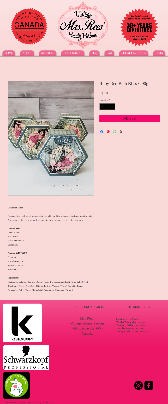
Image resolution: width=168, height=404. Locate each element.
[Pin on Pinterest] (108, 132)
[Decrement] (102, 107)
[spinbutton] (107, 107)
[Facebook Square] (148, 385)
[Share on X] (121, 132)
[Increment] (112, 107)
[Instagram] (138, 385)
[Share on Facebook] (102, 132)
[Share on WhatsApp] (115, 132)
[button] (47, 53)
